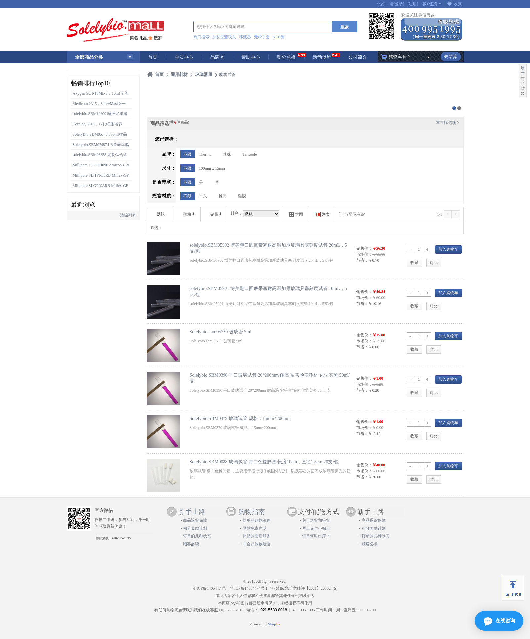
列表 (323, 214)
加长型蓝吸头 (224, 37)
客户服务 (430, 4)
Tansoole (250, 154)
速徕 (227, 154)
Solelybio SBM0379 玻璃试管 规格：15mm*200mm (240, 418)
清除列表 (128, 215)
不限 (187, 154)
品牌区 (217, 57)
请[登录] (397, 4)
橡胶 (222, 196)
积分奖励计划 (195, 528)
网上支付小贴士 (316, 528)
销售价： (364, 248)
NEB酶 (279, 37)
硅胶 (242, 196)
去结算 (450, 56)
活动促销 (322, 57)
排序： (237, 213)
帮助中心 (250, 57)
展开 (523, 70)
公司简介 (357, 57)
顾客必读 (191, 544)
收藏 (458, 4)
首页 (152, 57)
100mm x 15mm (212, 168)
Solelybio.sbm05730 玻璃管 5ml (221, 331)
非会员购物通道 (256, 544)
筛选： (156, 227)
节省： (362, 260)
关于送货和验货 (316, 520)
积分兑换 (286, 57)
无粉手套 (262, 37)
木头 (203, 196)
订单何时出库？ (316, 536)
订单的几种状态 (197, 536)
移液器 (245, 37)
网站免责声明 (254, 528)
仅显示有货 (355, 214)
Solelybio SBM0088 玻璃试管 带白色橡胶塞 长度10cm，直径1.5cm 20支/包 (264, 461)
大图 (296, 214)
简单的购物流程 (256, 520)
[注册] (413, 4)
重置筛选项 (448, 122)
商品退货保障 (195, 520)
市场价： (364, 254)
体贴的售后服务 (256, 536)
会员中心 (184, 57)
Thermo (205, 154)
